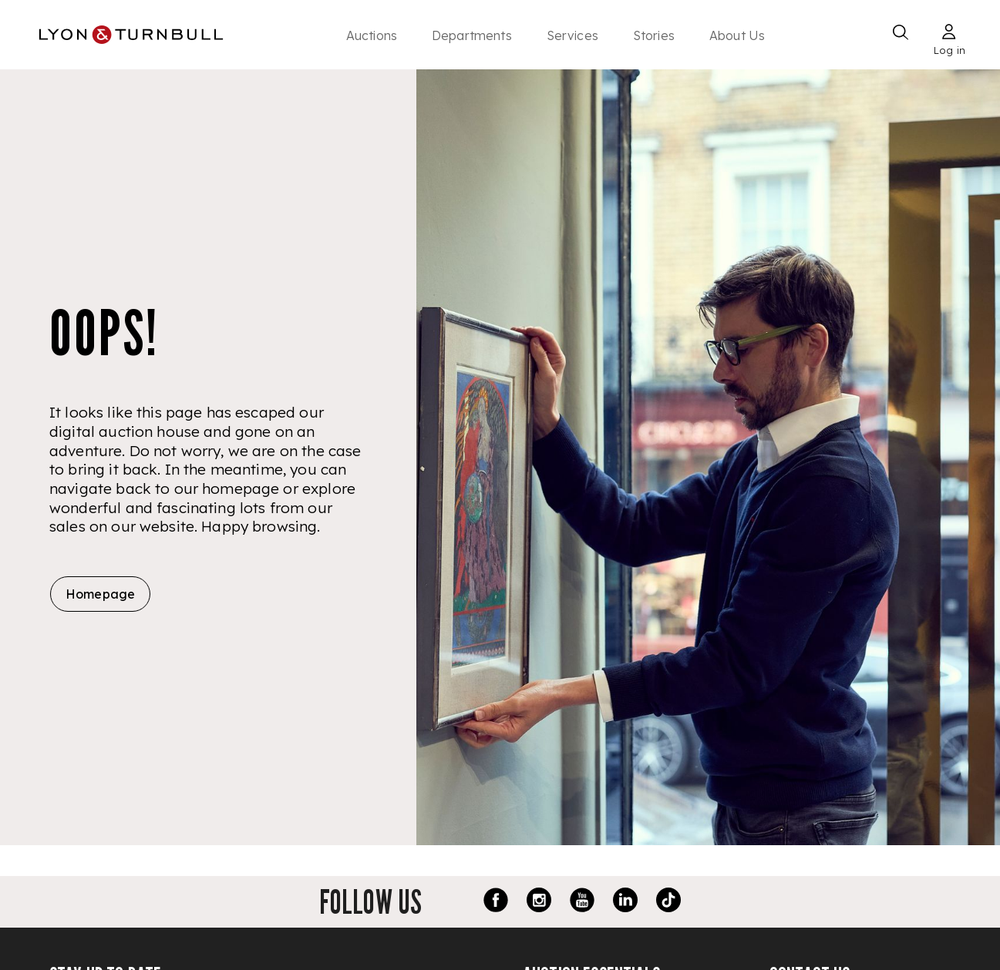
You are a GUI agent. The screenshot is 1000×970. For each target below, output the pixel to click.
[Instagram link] (539, 902)
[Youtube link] (582, 902)
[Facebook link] (495, 902)
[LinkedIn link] (625, 902)
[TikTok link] (668, 902)
